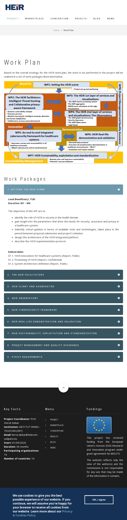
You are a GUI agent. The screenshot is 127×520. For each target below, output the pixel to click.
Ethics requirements (25, 356)
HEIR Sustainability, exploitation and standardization (52, 333)
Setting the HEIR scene (26, 189)
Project (13, 18)
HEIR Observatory (22, 298)
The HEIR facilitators (25, 274)
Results (81, 18)
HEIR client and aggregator (30, 286)
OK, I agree (99, 501)
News (111, 18)
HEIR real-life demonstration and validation (44, 321)
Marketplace (34, 18)
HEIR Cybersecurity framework (32, 309)
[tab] (63, 189)
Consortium (60, 18)
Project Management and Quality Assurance (43, 345)
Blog (97, 18)
